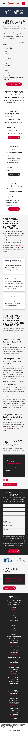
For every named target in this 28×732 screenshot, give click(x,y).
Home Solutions (14, 620)
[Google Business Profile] (11, 609)
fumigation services (7, 428)
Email (4, 517)
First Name (5, 505)
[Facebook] (14, 609)
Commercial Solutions (14, 623)
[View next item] (7, 480)
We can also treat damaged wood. (16, 411)
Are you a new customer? (8, 525)
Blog (14, 628)
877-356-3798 (14, 714)
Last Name (5, 509)
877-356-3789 (16, 602)
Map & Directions (14, 644)
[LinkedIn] (16, 609)
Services (14, 625)
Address (5, 521)
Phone (4, 513)
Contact (14, 630)
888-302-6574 (16, 604)
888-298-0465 (17, 600)
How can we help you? (8, 529)
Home (14, 615)
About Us (14, 618)
